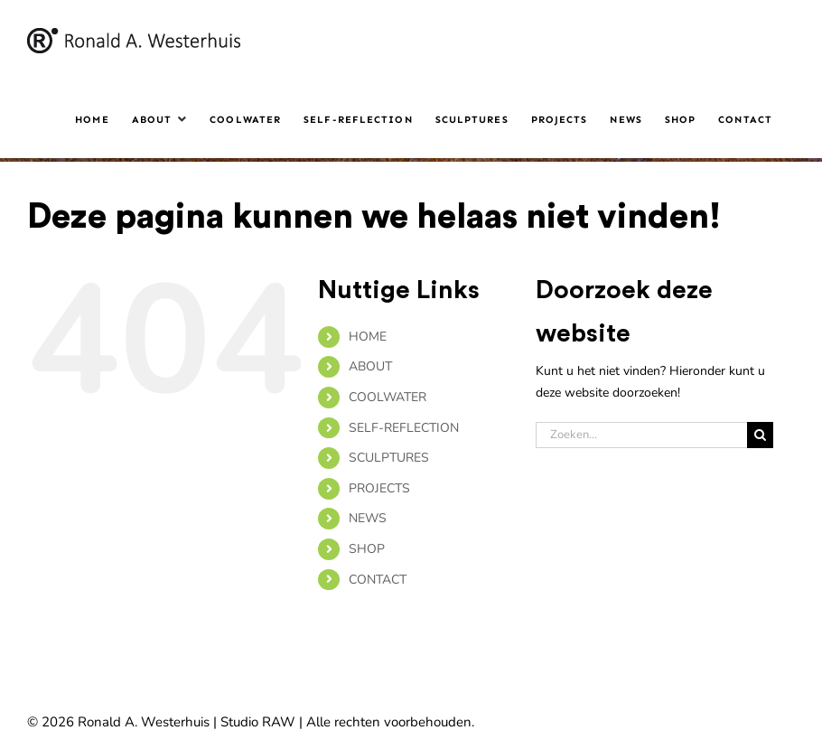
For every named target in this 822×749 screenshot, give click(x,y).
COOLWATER (387, 397)
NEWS (368, 518)
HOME (368, 336)
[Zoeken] (760, 435)
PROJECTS (379, 488)
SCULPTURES (389, 457)
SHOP (367, 548)
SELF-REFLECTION (404, 427)
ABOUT (370, 366)
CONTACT (377, 579)
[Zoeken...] (641, 435)
